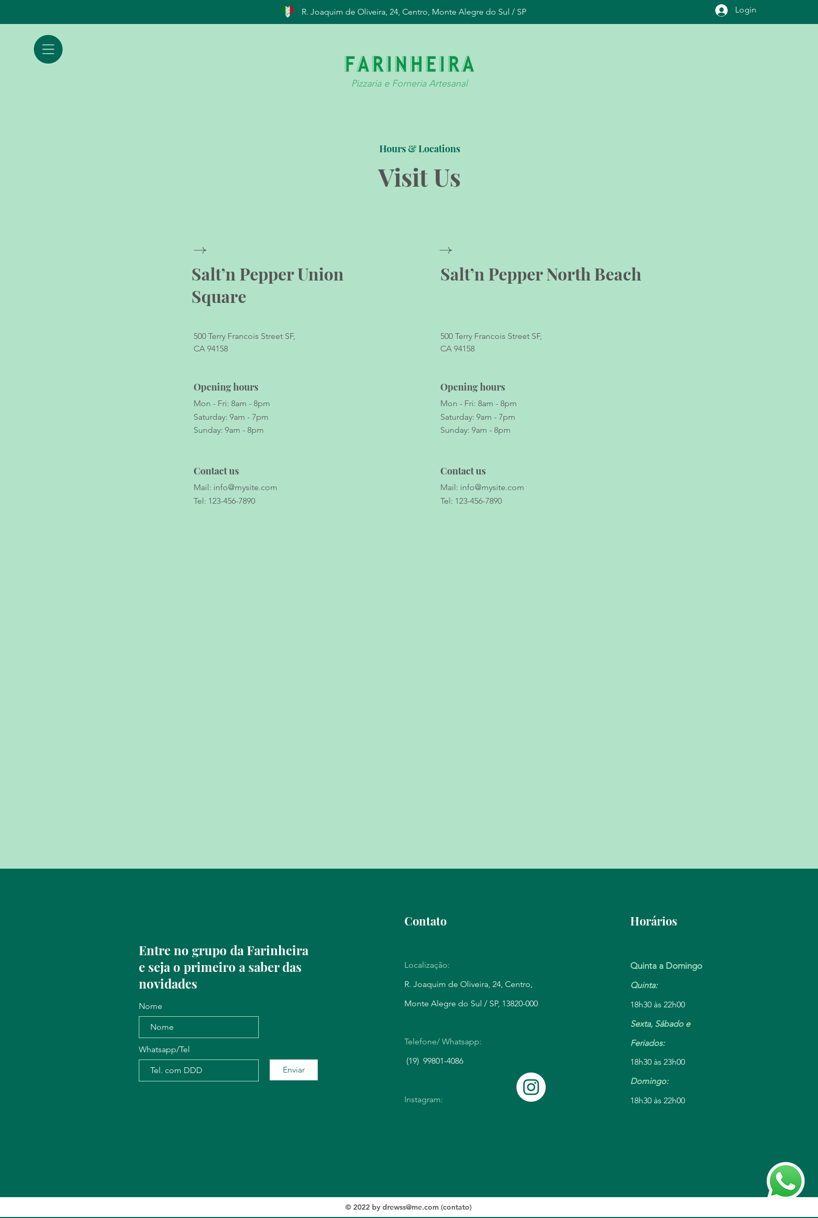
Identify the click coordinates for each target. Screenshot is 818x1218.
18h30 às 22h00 (657, 1004)
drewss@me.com (410, 1207)
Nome (150, 1006)
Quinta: (643, 985)
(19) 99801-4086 (434, 1061)
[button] (48, 49)
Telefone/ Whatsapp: (443, 1041)
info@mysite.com (245, 487)
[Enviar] (294, 1069)
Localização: (427, 965)
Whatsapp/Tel (164, 1049)
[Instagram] (531, 1087)
